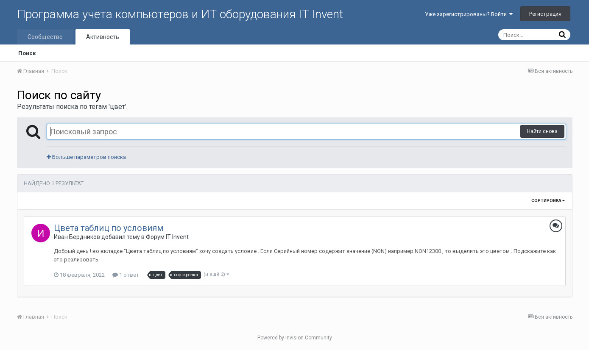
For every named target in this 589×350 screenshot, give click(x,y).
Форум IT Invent (167, 236)
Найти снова (542, 131)
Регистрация (545, 14)
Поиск (27, 53)
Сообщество (45, 36)
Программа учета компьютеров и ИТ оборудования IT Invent (180, 14)
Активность (102, 36)
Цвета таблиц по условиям (108, 228)
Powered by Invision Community (294, 338)
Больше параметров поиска (86, 157)
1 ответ (125, 275)
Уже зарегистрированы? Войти (469, 14)
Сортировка (548, 200)
